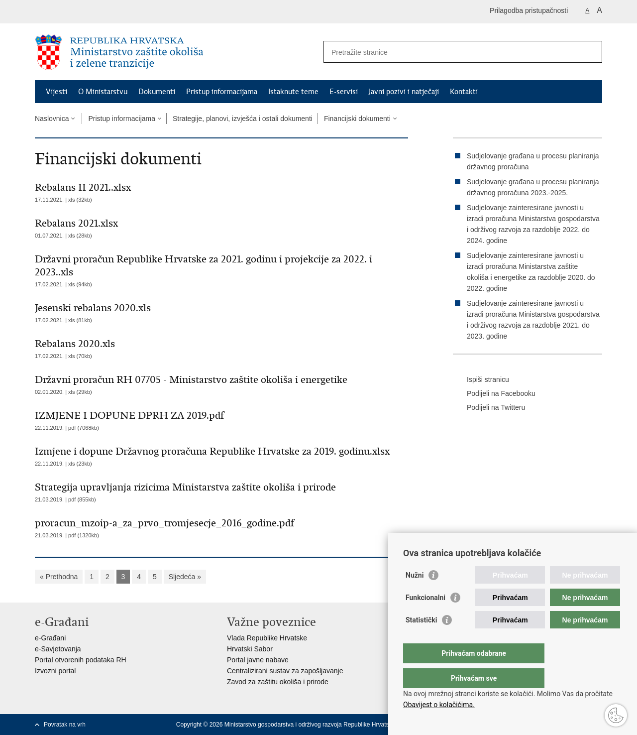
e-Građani (50, 638)
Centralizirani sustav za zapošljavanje (285, 671)
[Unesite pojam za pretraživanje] (452, 52)
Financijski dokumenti (357, 118)
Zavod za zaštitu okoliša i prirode (277, 682)
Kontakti (464, 91)
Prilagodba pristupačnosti (529, 10)
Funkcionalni (425, 617)
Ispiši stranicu (481, 379)
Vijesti (56, 91)
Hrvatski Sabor (250, 649)
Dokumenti (156, 91)
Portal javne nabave (258, 660)
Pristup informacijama (221, 91)
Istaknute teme (293, 91)
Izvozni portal (55, 671)
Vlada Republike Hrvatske (267, 638)
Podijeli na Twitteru (489, 407)
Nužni (415, 595)
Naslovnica (52, 118)
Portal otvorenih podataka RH (80, 660)
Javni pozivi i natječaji (404, 91)
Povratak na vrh (65, 724)
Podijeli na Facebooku (494, 393)
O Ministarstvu (102, 91)
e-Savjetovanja (58, 649)
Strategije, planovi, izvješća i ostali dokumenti (243, 118)
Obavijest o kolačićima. (439, 705)
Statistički (421, 640)
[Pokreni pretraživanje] (590, 52)
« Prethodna (59, 577)
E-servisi (343, 91)
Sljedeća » (185, 577)
